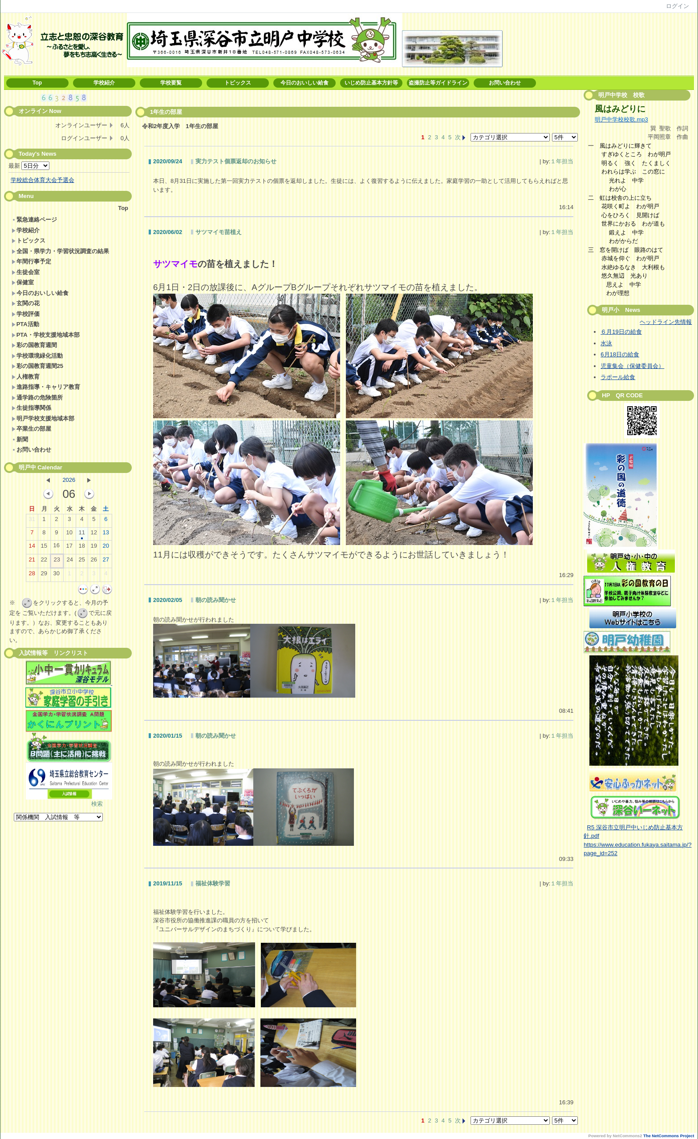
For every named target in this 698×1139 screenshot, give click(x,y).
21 (32, 561)
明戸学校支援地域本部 (43, 418)
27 (106, 561)
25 (82, 561)
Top (37, 83)
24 (70, 561)
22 (44, 561)
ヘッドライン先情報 (666, 322)
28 (32, 575)
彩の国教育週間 (34, 345)
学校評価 (26, 314)
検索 (97, 803)
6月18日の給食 (620, 354)
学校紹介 (104, 83)
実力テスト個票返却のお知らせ (235, 161)
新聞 (20, 439)
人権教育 (26, 376)
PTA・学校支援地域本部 (46, 334)
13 (106, 534)
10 (69, 534)
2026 (68, 480)
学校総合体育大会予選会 (42, 180)
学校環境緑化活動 (37, 355)
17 (69, 547)
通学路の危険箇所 (37, 397)
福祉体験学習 (212, 883)
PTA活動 (25, 324)
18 (82, 547)
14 (32, 547)
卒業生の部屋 (31, 428)
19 (94, 547)
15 (44, 547)
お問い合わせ (505, 83)
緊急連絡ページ (34, 219)
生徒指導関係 (31, 407)
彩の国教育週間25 (37, 366)
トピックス (237, 83)
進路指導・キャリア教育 (46, 387)
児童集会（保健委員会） (632, 366)
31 (32, 521)
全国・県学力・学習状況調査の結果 (60, 251)
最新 (29, 165)
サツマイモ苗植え (218, 232)
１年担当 (561, 161)
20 (106, 547)
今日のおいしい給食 (304, 83)
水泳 (606, 343)
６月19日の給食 (621, 331)
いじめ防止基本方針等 (371, 83)
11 (82, 534)
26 (94, 561)
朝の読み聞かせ (215, 600)
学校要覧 (171, 83)
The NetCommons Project (668, 1136)
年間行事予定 (31, 261)
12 (94, 534)
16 (56, 547)
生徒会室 (26, 272)
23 (57, 561)
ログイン (677, 6)
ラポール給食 (618, 377)
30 (56, 575)
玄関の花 (26, 303)
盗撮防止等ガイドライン (438, 83)
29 (44, 575)
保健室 (23, 282)
